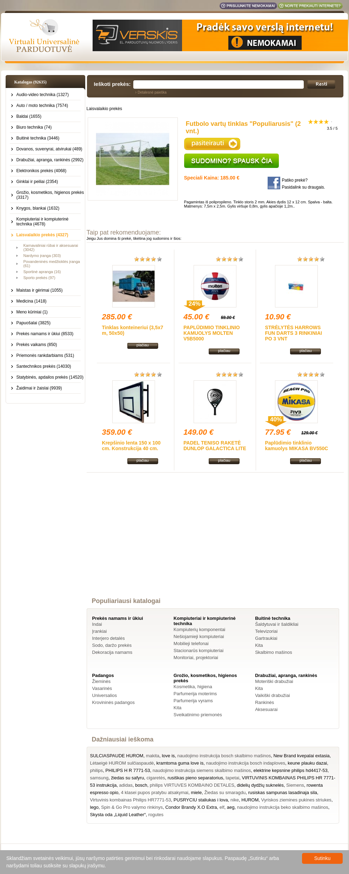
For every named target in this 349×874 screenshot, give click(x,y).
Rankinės (264, 702)
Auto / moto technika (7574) (42, 105)
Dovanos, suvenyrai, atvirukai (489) (49, 149)
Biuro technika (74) (34, 127)
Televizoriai (266, 631)
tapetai (232, 777)
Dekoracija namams (112, 652)
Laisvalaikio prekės (104, 108)
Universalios (104, 695)
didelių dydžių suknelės (260, 785)
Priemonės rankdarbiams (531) (45, 355)
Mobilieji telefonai (191, 643)
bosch (141, 785)
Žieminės (101, 681)
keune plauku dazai (307, 763)
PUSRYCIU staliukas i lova (201, 799)
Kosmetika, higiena (193, 686)
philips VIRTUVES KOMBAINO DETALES (192, 785)
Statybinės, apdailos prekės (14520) (49, 377)
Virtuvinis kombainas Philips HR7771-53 (130, 799)
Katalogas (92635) (30, 82)
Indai (97, 624)
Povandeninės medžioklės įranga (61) (52, 263)
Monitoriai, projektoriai (196, 657)
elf (222, 807)
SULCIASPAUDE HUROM (116, 755)
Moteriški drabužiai (274, 681)
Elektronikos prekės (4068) (41, 170)
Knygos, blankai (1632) (38, 208)
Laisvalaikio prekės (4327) (42, 234)
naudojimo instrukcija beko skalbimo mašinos (282, 807)
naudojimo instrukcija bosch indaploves (245, 763)
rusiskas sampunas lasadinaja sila (282, 792)
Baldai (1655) (28, 116)
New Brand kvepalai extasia (301, 755)
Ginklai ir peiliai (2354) (37, 181)
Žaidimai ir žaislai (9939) (39, 388)
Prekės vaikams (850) (36, 344)
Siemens (295, 785)
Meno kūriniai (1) (32, 312)
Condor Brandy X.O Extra (191, 807)
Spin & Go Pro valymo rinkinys (132, 807)
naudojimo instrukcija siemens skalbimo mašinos (202, 770)
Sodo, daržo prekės (112, 645)
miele (196, 792)
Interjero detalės (108, 638)
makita (152, 755)
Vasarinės (102, 688)
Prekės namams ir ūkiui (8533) (45, 333)
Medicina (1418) (31, 301)
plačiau (142, 345)
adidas (126, 785)
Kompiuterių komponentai (199, 629)
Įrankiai (99, 631)
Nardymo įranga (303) (42, 255)
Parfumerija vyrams (193, 700)
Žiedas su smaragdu (225, 792)
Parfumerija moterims (195, 693)
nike (234, 799)
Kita (259, 645)
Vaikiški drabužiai (272, 695)
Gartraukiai (266, 638)
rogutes (155, 814)
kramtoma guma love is (179, 763)
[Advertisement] (215, 541)
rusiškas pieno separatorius (195, 777)
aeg (231, 807)
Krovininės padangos (113, 702)
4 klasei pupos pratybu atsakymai (154, 792)
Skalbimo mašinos (273, 652)
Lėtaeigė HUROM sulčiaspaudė (122, 763)
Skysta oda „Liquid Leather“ (118, 814)
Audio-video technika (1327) (42, 94)
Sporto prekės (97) (39, 278)
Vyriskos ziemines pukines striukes (296, 799)
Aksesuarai (266, 709)
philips (96, 770)
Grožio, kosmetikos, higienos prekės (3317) (50, 195)
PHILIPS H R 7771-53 (128, 770)
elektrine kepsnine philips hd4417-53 (291, 770)
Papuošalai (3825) (33, 322)
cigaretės (156, 777)
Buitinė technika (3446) (38, 138)
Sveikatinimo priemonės (198, 714)
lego (94, 807)
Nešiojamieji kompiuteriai (199, 636)
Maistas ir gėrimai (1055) (39, 290)
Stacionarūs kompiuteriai (198, 650)
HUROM (250, 799)
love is (168, 755)
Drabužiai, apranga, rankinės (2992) (49, 159)
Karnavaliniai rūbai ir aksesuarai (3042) (51, 247)
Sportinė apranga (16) (42, 272)
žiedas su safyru (127, 777)
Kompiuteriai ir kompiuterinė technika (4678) (42, 221)
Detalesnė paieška (152, 92)
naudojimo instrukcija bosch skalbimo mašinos (224, 755)
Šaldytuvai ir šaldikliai (276, 624)
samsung (99, 777)
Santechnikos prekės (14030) (43, 366)
